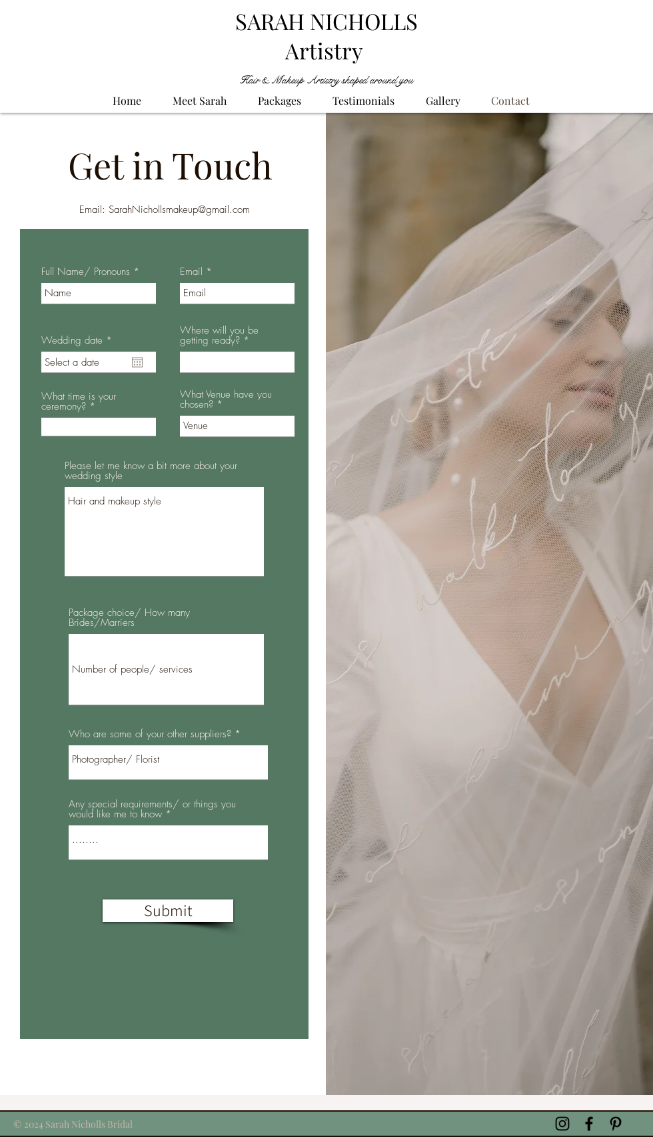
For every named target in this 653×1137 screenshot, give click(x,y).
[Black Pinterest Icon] (615, 1123)
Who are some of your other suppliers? (150, 734)
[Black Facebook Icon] (589, 1123)
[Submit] (168, 910)
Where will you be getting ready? (219, 336)
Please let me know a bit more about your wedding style (151, 471)
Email (191, 272)
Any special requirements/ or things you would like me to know (152, 809)
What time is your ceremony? (78, 402)
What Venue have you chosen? (226, 400)
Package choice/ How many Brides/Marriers (129, 618)
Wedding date (79, 341)
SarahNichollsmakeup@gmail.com (179, 209)
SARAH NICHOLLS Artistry (326, 35)
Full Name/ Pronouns (85, 272)
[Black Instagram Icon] (562, 1123)
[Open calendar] (137, 362)
